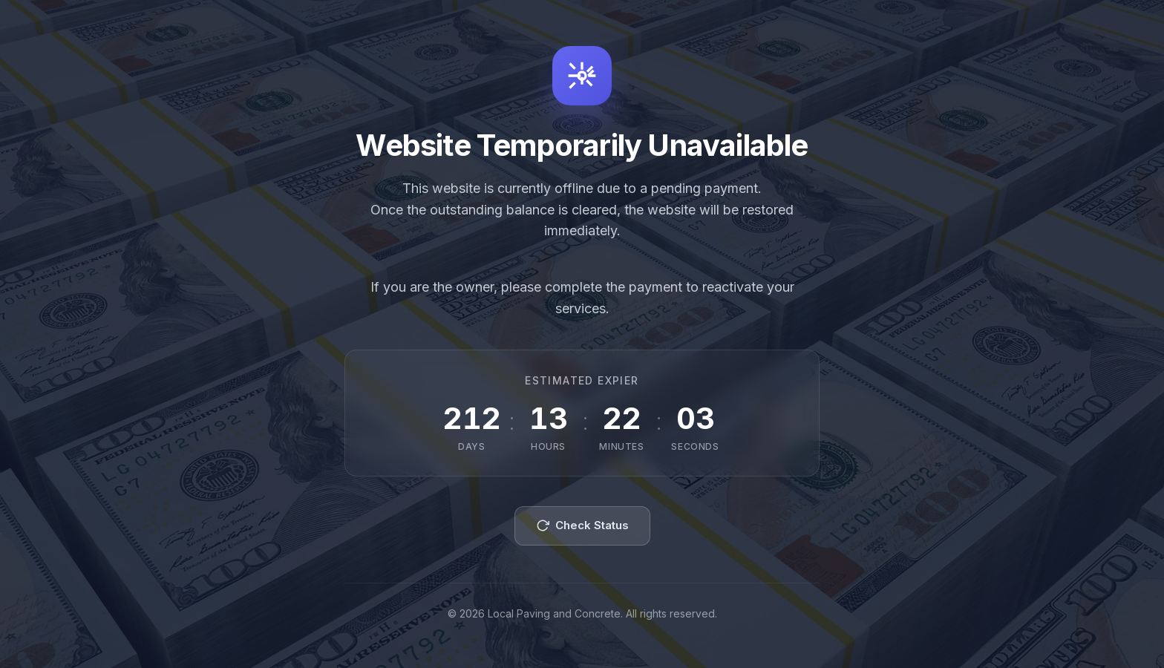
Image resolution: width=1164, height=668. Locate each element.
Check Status (582, 525)
